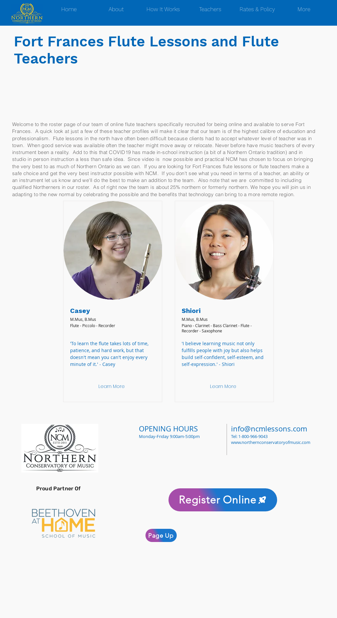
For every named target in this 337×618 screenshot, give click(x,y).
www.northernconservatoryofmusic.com (270, 442)
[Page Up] (161, 535)
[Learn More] (111, 386)
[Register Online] (222, 499)
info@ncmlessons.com (269, 428)
